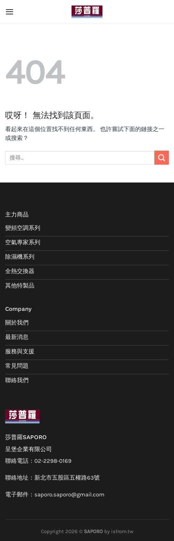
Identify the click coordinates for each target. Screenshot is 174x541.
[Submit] (161, 158)
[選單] (9, 12)
